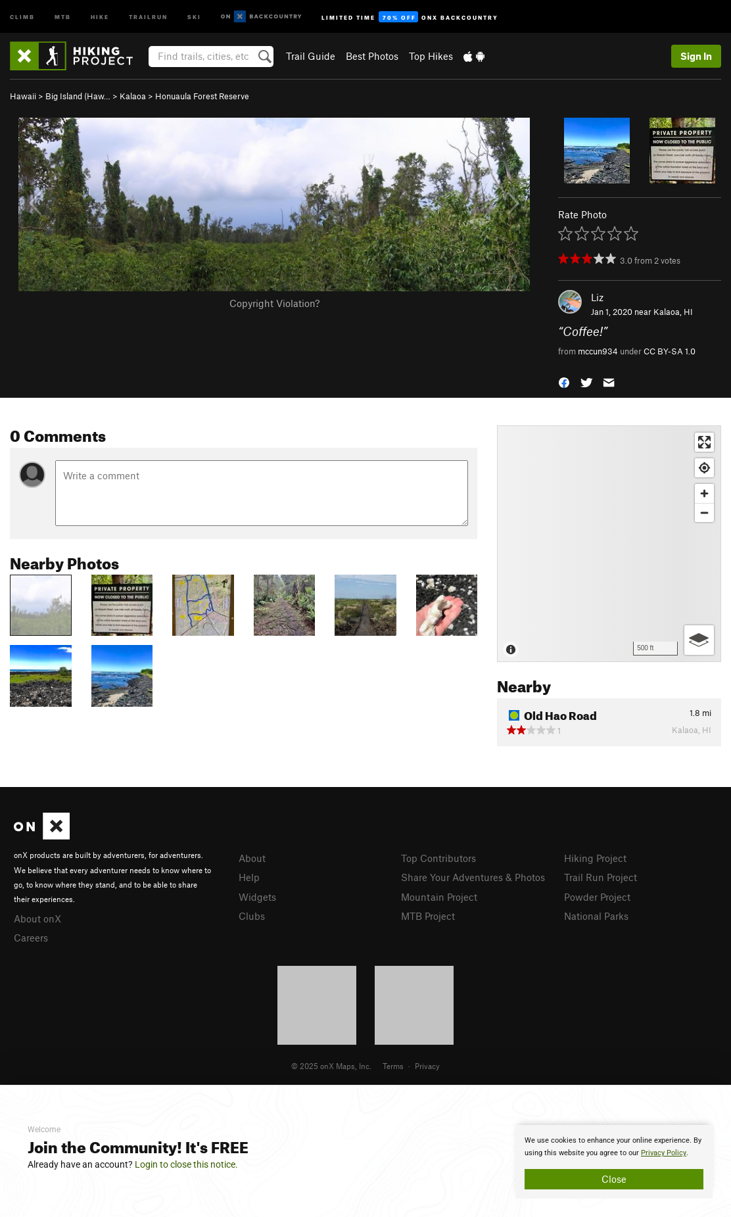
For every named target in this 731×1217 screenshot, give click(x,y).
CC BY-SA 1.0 (670, 351)
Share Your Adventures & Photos (473, 877)
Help (249, 877)
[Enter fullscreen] (704, 442)
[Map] (609, 543)
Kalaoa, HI (673, 311)
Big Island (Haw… (77, 96)
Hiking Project (595, 858)
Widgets (257, 897)
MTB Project (428, 916)
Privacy (427, 1065)
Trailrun (148, 16)
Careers (31, 937)
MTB (63, 16)
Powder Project (597, 897)
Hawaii (23, 96)
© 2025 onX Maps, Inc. (331, 1065)
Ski (194, 16)
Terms (393, 1065)
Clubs (252, 916)
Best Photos (372, 56)
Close (613, 1179)
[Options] (699, 640)
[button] (564, 381)
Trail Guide (310, 56)
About (252, 858)
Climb (22, 16)
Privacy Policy (663, 1153)
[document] (614, 1161)
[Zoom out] (704, 512)
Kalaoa (133, 96)
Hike (100, 16)
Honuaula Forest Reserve (202, 96)
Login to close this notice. (186, 1164)
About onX (37, 918)
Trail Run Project (600, 877)
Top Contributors (438, 858)
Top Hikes (431, 56)
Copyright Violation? (274, 303)
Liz (597, 297)
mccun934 (598, 351)
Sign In (696, 56)
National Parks (596, 916)
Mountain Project (439, 897)
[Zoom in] (704, 493)
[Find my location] (704, 467)
